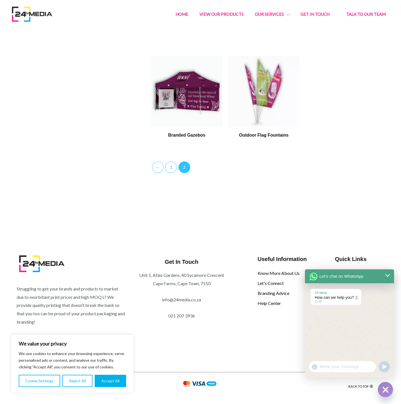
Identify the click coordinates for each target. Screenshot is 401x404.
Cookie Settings (39, 380)
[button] (366, 14)
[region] (72, 363)
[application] (286, 14)
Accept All (110, 380)
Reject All (77, 380)
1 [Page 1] (171, 163)
